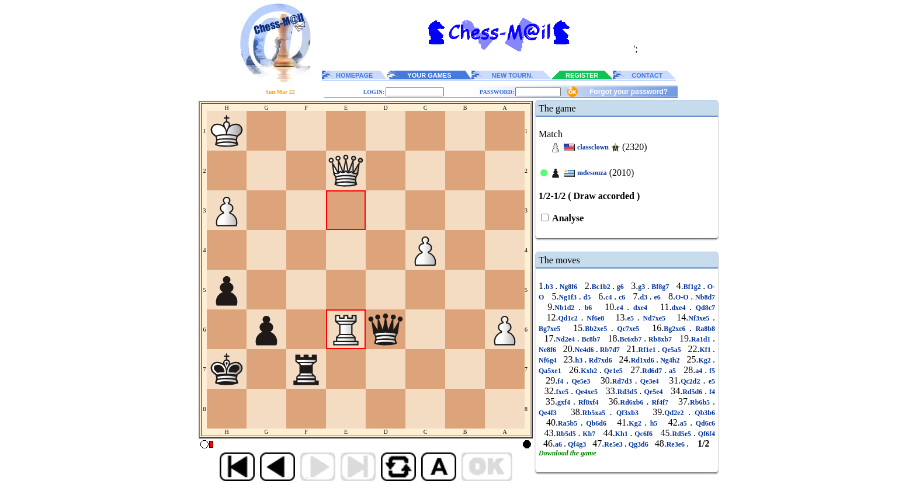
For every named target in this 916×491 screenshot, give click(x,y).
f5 (711, 371)
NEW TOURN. (512, 75)
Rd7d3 (623, 381)
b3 (550, 287)
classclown (593, 147)
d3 (644, 297)
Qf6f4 (705, 434)
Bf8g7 (660, 287)
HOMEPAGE (354, 75)
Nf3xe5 (700, 318)
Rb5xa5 (596, 413)
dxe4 (640, 308)
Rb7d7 (610, 350)
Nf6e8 (596, 318)
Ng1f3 (568, 297)
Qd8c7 (703, 308)
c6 (621, 297)
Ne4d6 (585, 350)
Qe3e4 (649, 381)
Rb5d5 (567, 434)
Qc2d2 (692, 381)
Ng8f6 (568, 287)
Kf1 (706, 350)
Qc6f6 (644, 434)
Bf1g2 (693, 287)
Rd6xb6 (633, 402)
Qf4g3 (577, 444)
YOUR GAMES (429, 75)
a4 (700, 371)
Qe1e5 (613, 371)
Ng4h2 (670, 360)
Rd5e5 (682, 434)
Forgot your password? (628, 92)
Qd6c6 (703, 423)
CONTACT (647, 75)
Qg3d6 (638, 444)
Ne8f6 (548, 350)
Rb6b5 (701, 402)
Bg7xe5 (551, 329)
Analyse (567, 218)
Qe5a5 (671, 350)
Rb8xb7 (660, 339)
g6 (620, 287)
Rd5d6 (693, 392)
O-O (683, 297)
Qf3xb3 (627, 413)
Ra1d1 (702, 339)
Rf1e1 (648, 350)
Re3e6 (676, 444)
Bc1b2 (602, 287)
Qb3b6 (703, 413)
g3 (642, 287)
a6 (559, 444)
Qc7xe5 (628, 329)
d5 (587, 297)
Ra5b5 (569, 423)
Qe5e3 (580, 381)
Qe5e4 (653, 392)
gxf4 (565, 402)
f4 (561, 381)
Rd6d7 (653, 371)
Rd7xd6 (600, 360)
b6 (588, 308)
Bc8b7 (591, 339)
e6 (657, 297)
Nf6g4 (548, 360)
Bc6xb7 (632, 339)
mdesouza (592, 173)
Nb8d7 (704, 297)
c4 (609, 297)
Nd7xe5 (654, 318)
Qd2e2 (676, 413)
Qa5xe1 (551, 371)
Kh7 (589, 434)
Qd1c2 (569, 318)
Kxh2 (590, 371)
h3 (580, 360)
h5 (654, 423)
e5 (632, 318)
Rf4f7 (659, 402)
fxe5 (563, 392)
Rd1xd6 (643, 360)
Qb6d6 (596, 423)
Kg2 (705, 360)
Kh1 (622, 434)
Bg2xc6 (676, 329)
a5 (672, 371)
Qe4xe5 (586, 392)
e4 (621, 308)
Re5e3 (614, 444)
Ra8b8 (703, 329)
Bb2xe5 (598, 329)
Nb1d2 (566, 308)
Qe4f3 (550, 413)
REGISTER (581, 75)
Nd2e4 (566, 339)
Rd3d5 (628, 392)
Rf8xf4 (588, 402)
